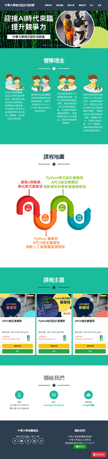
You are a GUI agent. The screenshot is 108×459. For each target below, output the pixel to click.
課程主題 (70, 6)
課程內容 (44, 346)
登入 (91, 6)
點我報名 (98, 454)
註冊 (99, 6)
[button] (8, 27)
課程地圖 (59, 6)
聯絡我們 (82, 6)
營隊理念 (48, 6)
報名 (44, 351)
